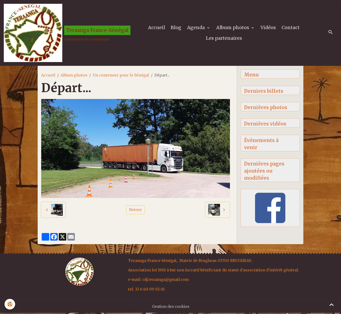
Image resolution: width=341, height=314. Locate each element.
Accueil (156, 28)
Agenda (196, 28)
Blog (176, 28)
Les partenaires (224, 38)
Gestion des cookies (170, 307)
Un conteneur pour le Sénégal (121, 76)
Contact (291, 28)
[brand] (65, 33)
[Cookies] (10, 304)
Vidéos (268, 28)
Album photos (233, 28)
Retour (135, 211)
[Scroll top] (331, 304)
